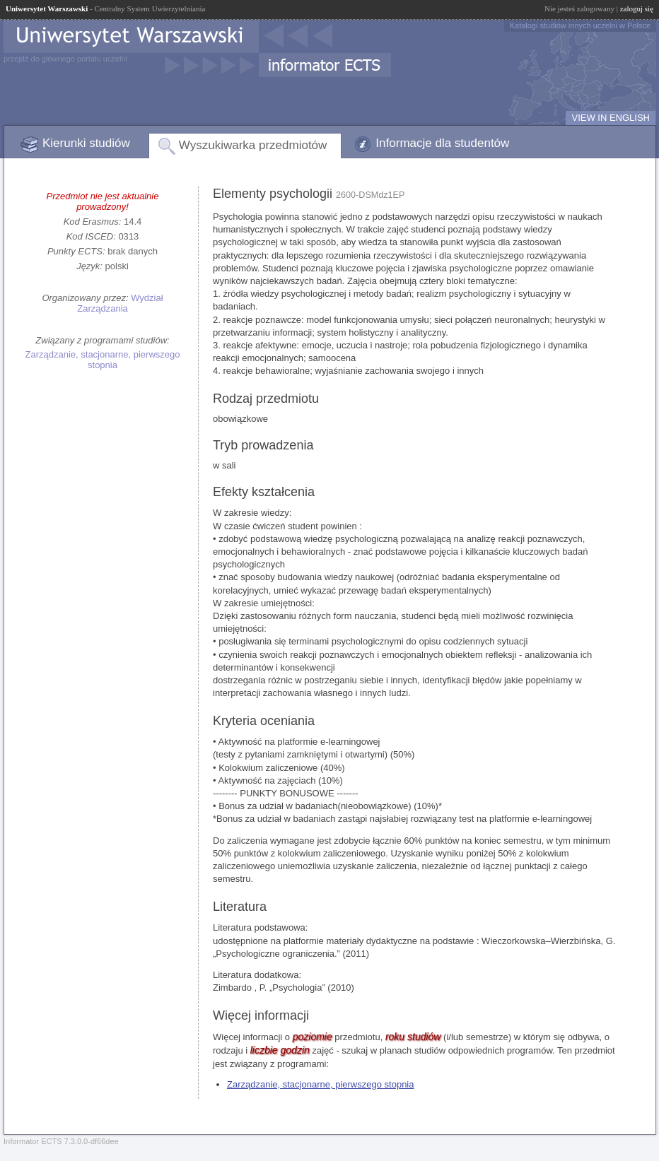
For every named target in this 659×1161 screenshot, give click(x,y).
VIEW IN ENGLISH (610, 117)
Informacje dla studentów (442, 143)
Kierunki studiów (86, 143)
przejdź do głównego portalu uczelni (65, 58)
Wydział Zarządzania (120, 303)
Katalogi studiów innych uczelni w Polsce (580, 25)
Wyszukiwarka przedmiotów (253, 145)
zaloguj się (636, 8)
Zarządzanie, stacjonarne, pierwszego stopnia (102, 359)
